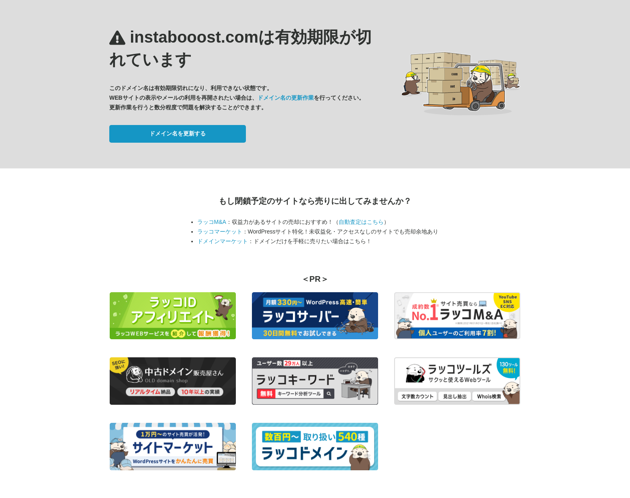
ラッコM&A (211, 222)
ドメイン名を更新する (177, 133)
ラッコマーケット (219, 231)
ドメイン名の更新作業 (286, 97)
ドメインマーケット (222, 241)
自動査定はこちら (361, 222)
